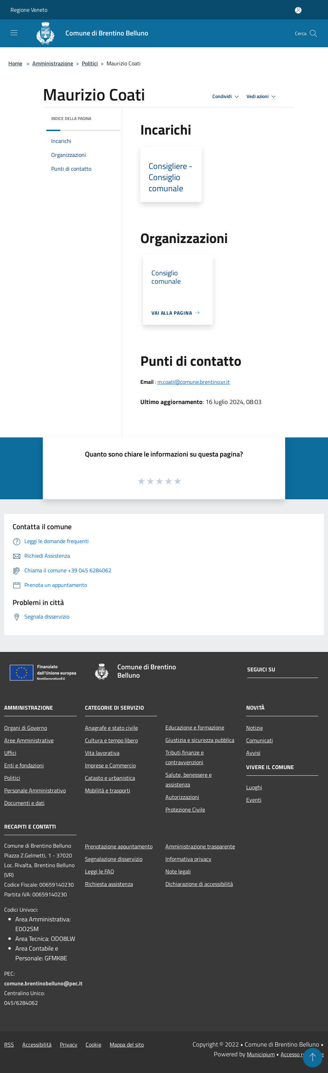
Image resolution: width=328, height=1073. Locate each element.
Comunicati (259, 740)
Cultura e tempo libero (111, 740)
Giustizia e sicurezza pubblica (199, 740)
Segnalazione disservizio (113, 859)
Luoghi (254, 787)
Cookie (93, 1044)
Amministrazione (52, 63)
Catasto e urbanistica (110, 778)
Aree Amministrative (29, 740)
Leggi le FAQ (99, 871)
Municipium (261, 1054)
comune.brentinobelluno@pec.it (43, 983)
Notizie (254, 728)
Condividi (226, 96)
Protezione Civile (185, 809)
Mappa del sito (127, 1044)
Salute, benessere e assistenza (188, 780)
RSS (9, 1044)
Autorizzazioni (182, 797)
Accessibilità (37, 1044)
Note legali (178, 871)
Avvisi (253, 753)
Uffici (10, 753)
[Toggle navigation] (14, 33)
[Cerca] (313, 33)
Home (15, 63)
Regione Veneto (28, 10)
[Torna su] (312, 1057)
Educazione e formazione (194, 727)
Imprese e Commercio (110, 765)
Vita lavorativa (102, 753)
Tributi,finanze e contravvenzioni (184, 757)
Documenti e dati (24, 803)
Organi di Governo (25, 728)
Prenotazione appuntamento (119, 846)
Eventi (253, 800)
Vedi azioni (262, 96)
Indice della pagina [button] (71, 118)
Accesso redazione (302, 1054)
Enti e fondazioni (24, 765)
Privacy (68, 1044)
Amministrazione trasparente (200, 846)
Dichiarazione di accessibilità (199, 884)
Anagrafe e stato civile (111, 728)
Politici (90, 63)
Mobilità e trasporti (107, 790)
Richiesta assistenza (109, 884)
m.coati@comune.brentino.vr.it (193, 382)
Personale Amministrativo (35, 790)
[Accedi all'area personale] (298, 10)
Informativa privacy (188, 859)
